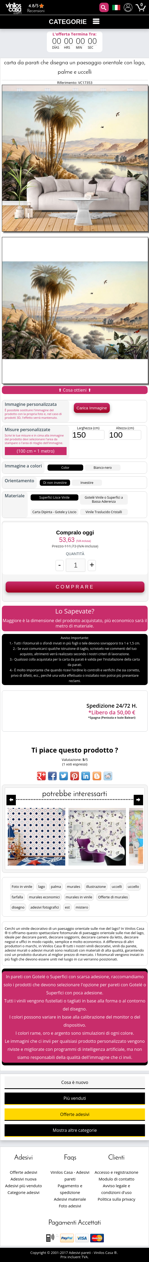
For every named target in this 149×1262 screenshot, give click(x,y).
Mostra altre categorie (75, 1130)
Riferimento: (67, 82)
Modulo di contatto (116, 1179)
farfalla (17, 897)
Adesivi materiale (70, 1199)
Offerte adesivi (74, 1114)
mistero (82, 907)
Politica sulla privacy (116, 1199)
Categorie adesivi (23, 1192)
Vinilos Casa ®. (106, 1252)
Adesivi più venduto (23, 1185)
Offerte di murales (113, 897)
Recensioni (36, 8)
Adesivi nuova (23, 1179)
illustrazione (96, 886)
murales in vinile (79, 897)
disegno (18, 907)
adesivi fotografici (44, 907)
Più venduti (75, 1098)
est (67, 907)
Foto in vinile (22, 886)
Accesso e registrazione (116, 1172)
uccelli (117, 886)
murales (73, 886)
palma (56, 886)
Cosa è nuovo (74, 1082)
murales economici (44, 897)
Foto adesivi (70, 1205)
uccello (133, 886)
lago (41, 886)
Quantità (75, 553)
